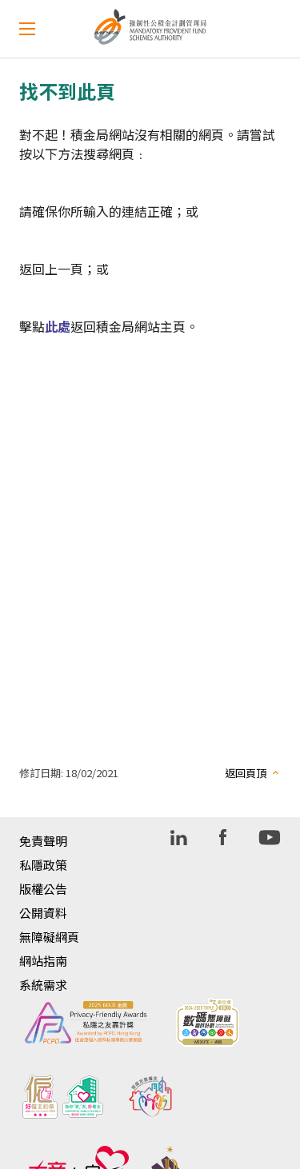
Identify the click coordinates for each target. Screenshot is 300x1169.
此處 (57, 326)
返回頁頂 (245, 772)
